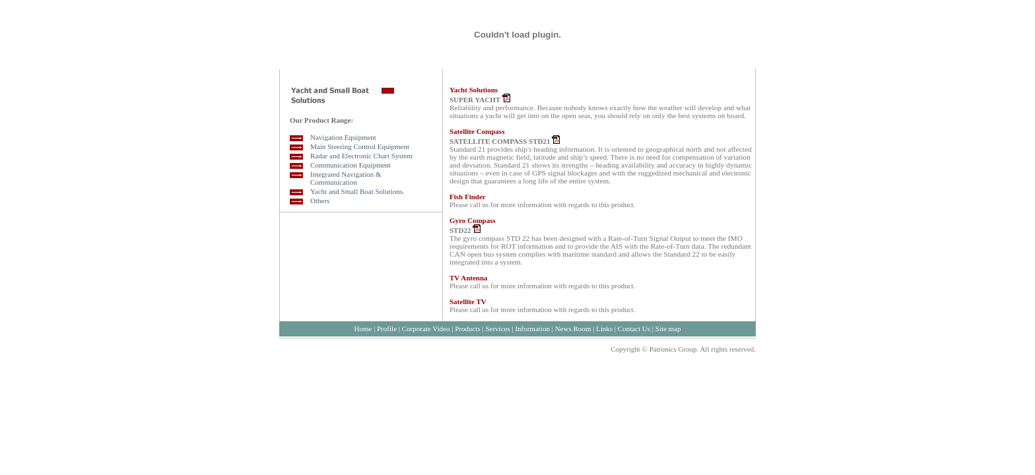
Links (604, 328)
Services (497, 328)
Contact (629, 328)
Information (532, 328)
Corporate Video (426, 328)
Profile (387, 328)
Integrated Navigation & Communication (346, 178)
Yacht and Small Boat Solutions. (357, 191)
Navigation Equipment (343, 137)
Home (363, 328)
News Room (572, 328)
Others (319, 201)
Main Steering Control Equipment (359, 146)
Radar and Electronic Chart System (361, 156)
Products (468, 328)
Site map (668, 328)
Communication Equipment (350, 165)
